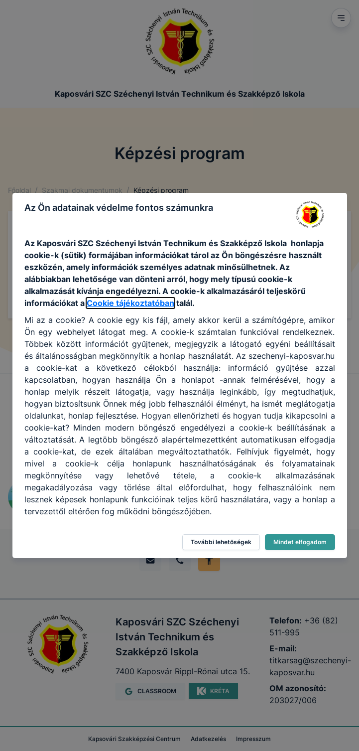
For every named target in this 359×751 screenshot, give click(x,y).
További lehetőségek (221, 542)
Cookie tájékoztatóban (130, 303)
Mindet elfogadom (300, 542)
